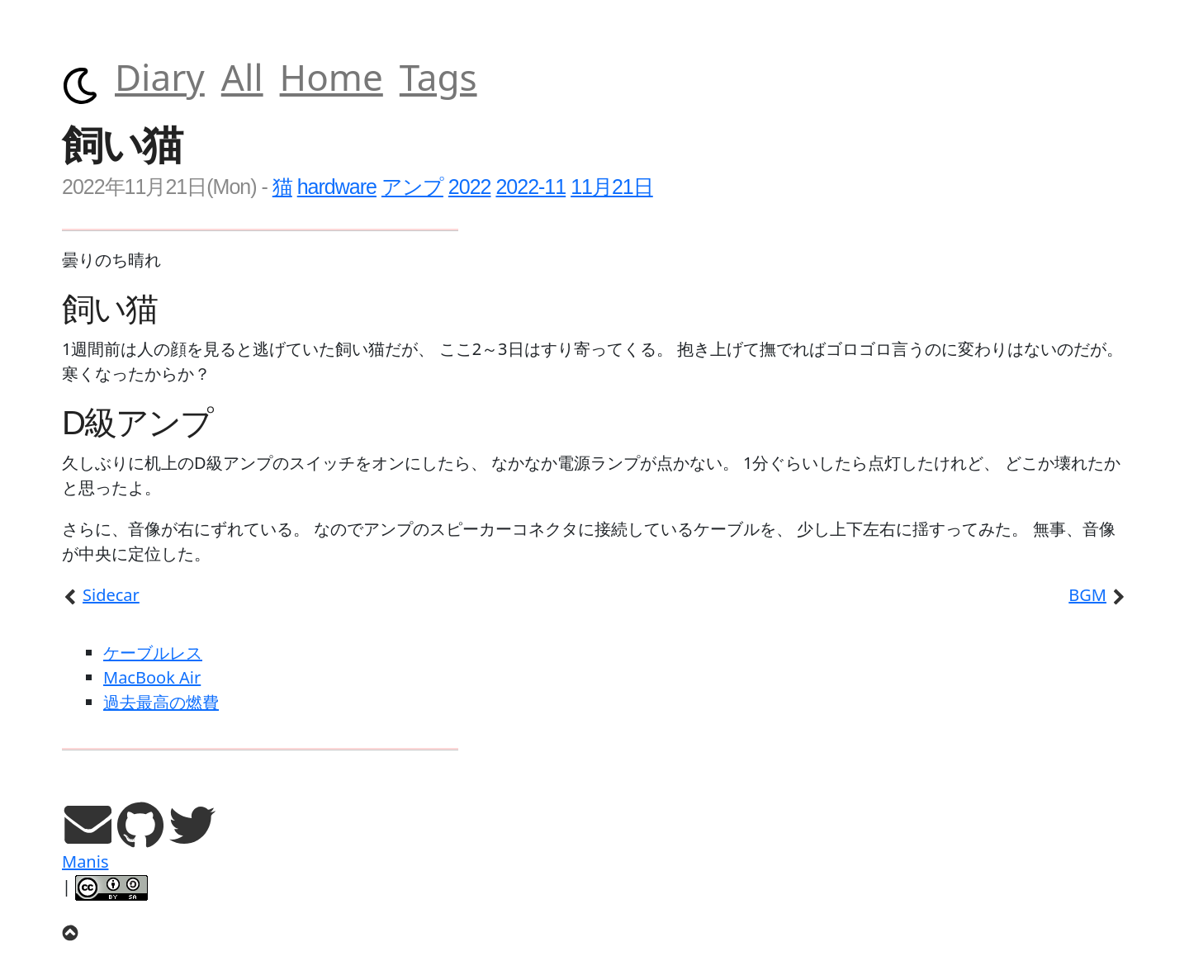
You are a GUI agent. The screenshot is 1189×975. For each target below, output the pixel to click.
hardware (337, 186)
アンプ (412, 186)
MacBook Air (152, 677)
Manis (85, 861)
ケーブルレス (152, 652)
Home (331, 77)
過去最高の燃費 (161, 702)
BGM (1097, 595)
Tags (438, 77)
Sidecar (101, 595)
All (242, 77)
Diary (160, 77)
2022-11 (530, 186)
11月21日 (612, 186)
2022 (469, 186)
